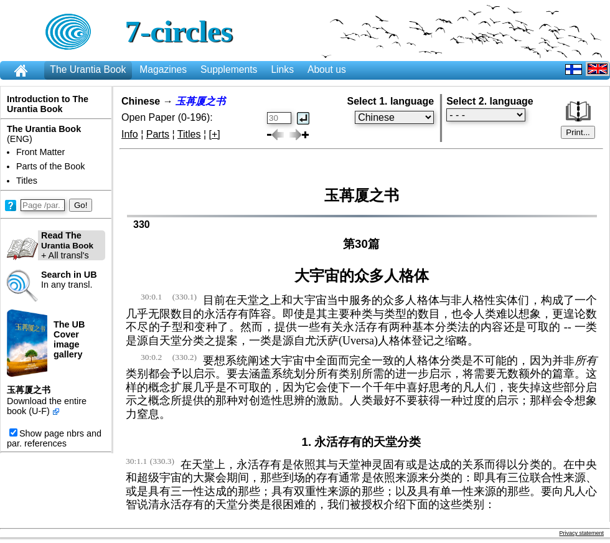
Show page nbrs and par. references (54, 438)
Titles (26, 181)
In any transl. (69, 280)
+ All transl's (50, 245)
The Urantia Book (88, 69)
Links (282, 69)
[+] (214, 134)
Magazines (163, 69)
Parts (157, 134)
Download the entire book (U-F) (47, 406)
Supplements (228, 69)
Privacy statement (581, 533)
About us (326, 69)
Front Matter (40, 152)
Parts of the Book (50, 166)
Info (129, 134)
